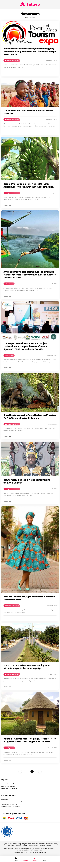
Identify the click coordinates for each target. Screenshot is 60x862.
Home (26, 17)
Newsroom (4, 799)
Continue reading (8, 73)
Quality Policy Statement (9, 788)
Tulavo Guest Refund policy (9, 804)
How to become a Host (8, 786)
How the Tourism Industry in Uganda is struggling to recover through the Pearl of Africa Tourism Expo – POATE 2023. (30, 51)
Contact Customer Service (9, 784)
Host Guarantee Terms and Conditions (13, 802)
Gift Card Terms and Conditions (11, 807)
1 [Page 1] (24, 771)
